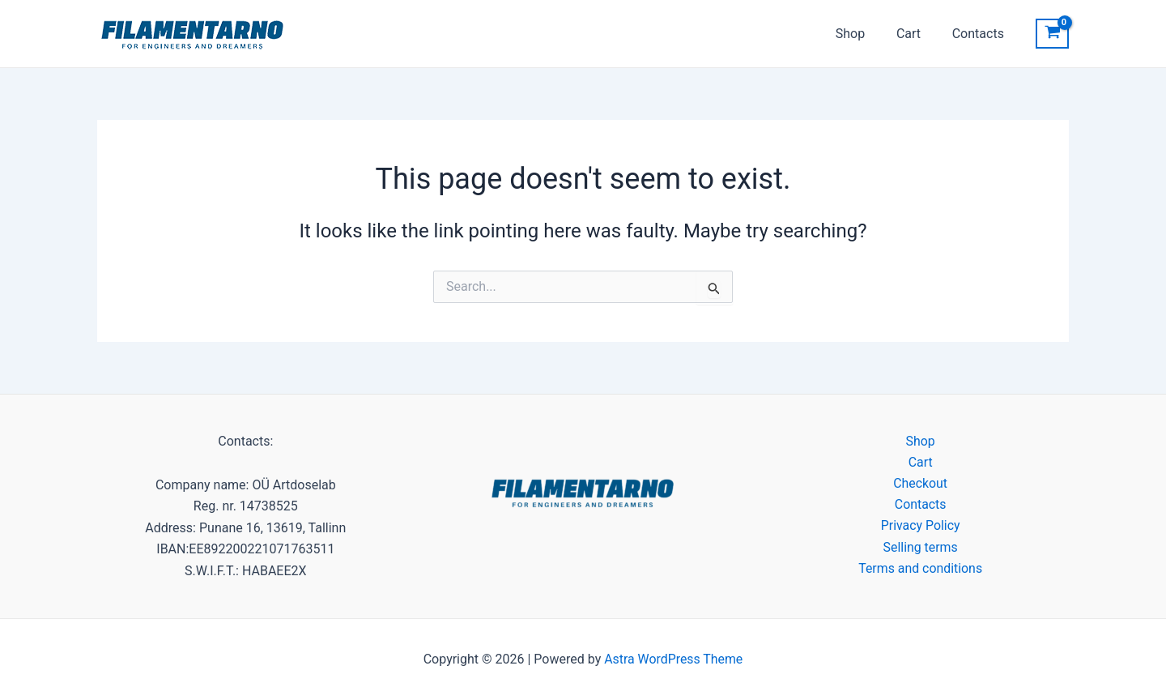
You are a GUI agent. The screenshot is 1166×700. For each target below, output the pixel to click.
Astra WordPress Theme (673, 659)
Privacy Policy (920, 526)
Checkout (920, 483)
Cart (916, 33)
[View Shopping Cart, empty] (1052, 34)
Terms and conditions (920, 569)
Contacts (980, 33)
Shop (863, 33)
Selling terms (920, 548)
